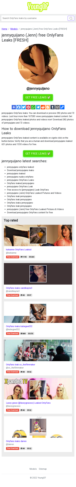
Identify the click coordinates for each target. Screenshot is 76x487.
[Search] (38, 18)
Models (33, 469)
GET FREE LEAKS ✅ (38, 97)
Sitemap (43, 469)
